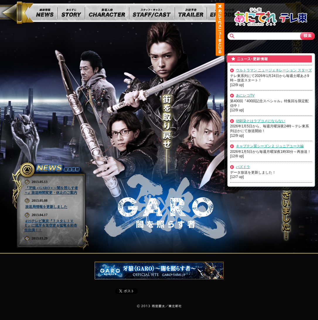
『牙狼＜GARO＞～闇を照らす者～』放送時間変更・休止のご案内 (51, 190)
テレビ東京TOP (293, 16)
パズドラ (243, 167)
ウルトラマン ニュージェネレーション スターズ (274, 70)
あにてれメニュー (219, 29)
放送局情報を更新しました (46, 207)
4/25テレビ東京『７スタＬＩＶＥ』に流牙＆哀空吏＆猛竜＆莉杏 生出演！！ (50, 225)
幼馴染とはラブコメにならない (260, 121)
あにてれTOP (256, 16)
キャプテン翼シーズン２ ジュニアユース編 (270, 146)
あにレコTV (245, 95)
